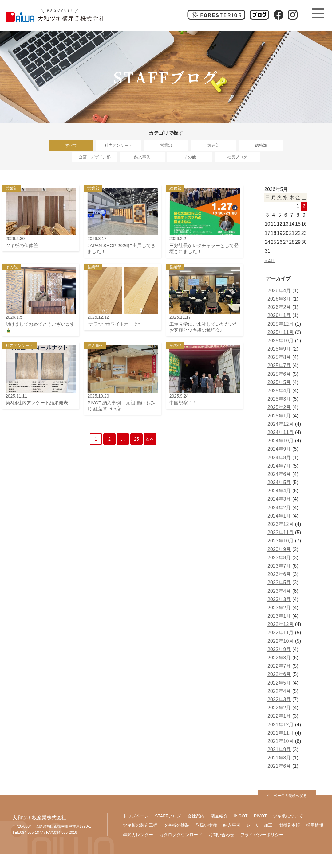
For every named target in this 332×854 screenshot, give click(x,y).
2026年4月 (279, 290)
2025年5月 (279, 382)
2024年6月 (279, 474)
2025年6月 (279, 374)
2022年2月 (279, 707)
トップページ (136, 815)
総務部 (261, 145)
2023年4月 (279, 591)
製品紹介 (219, 815)
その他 (190, 157)
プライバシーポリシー (261, 834)
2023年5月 (279, 582)
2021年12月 (280, 724)
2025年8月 (279, 357)
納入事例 (142, 157)
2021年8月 (279, 757)
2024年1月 (279, 515)
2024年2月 (279, 507)
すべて (71, 145)
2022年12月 (280, 624)
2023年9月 (279, 549)
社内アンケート (118, 145)
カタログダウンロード (180, 834)
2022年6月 (279, 674)
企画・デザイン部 (95, 157)
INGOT (240, 815)
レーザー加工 (259, 825)
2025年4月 (279, 390)
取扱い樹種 (206, 825)
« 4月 (269, 260)
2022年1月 (279, 716)
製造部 (213, 145)
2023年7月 (279, 566)
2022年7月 (279, 666)
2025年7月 (279, 365)
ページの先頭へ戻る (290, 796)
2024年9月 (279, 449)
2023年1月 (279, 616)
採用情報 (314, 825)
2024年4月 (279, 490)
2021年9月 (279, 749)
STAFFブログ (168, 815)
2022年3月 (279, 699)
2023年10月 (280, 540)
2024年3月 (279, 499)
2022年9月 (279, 649)
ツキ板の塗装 (176, 825)
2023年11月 (280, 532)
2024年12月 (280, 424)
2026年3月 (279, 298)
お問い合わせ (221, 834)
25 (136, 439)
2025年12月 (280, 324)
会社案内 (195, 815)
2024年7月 (279, 465)
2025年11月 (280, 332)
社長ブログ (237, 157)
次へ (150, 439)
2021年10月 (280, 741)
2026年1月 (279, 315)
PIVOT (260, 815)
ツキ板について (288, 815)
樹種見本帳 (289, 825)
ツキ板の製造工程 (140, 825)
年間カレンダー (138, 834)
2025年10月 (280, 340)
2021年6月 (279, 766)
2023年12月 (280, 524)
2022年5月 (279, 682)
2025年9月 (279, 348)
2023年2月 (279, 607)
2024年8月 (279, 457)
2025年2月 (279, 407)
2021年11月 (280, 733)
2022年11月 (280, 632)
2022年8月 (279, 657)
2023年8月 (279, 557)
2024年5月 (279, 482)
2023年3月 (279, 599)
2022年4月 (279, 691)
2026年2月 (279, 307)
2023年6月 (279, 574)
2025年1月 (279, 415)
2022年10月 (280, 641)
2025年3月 (279, 399)
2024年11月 (280, 432)
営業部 (166, 145)
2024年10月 (280, 440)
